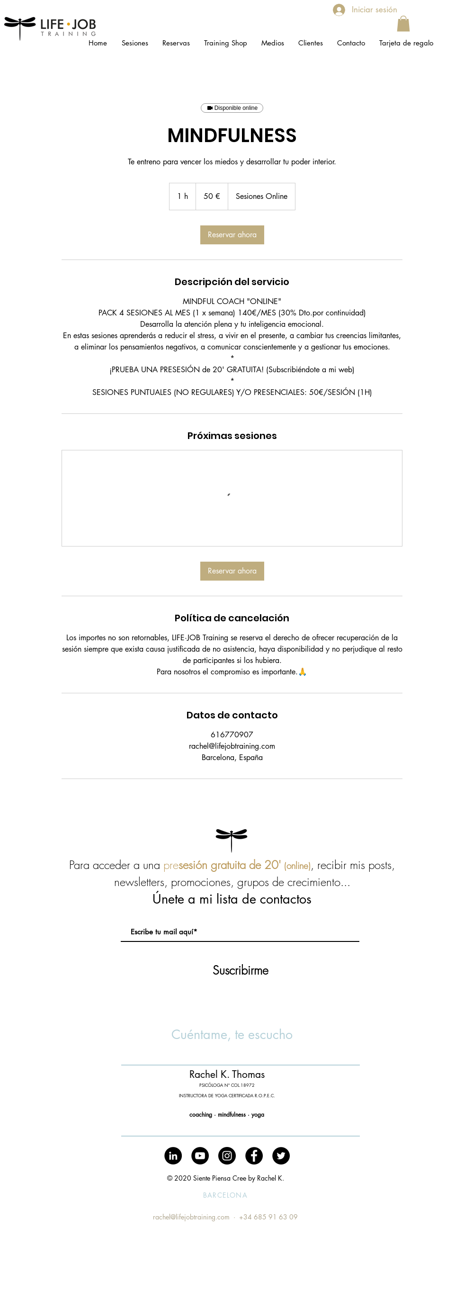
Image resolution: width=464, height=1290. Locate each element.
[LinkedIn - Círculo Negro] (173, 1156)
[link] (232, 234)
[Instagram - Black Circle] (227, 1156)
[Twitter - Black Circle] (281, 1156)
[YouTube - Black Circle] (200, 1156)
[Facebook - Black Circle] (254, 1156)
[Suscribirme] (240, 970)
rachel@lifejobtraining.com (191, 1216)
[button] (403, 23)
